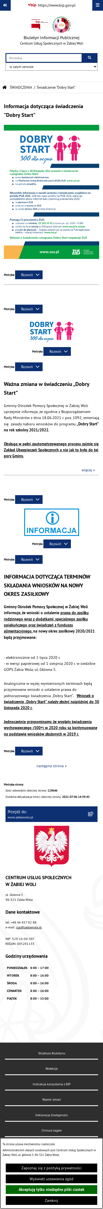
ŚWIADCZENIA (21, 87)
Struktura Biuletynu (51, 1053)
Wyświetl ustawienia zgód (51, 1178)
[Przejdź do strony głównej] (51, 32)
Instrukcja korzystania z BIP (52, 1084)
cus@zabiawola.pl (29, 927)
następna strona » (52, 765)
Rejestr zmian (51, 1099)
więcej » (88, 470)
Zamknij (51, 1200)
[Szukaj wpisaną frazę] (90, 58)
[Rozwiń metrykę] (29, 274)
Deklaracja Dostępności (51, 1115)
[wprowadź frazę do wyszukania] (43, 58)
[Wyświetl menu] (97, 5)
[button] (51, 341)
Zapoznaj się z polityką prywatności (51, 1167)
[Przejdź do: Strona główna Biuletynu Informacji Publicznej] (4, 87)
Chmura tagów (51, 1130)
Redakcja (52, 1068)
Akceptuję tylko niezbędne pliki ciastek (51, 1189)
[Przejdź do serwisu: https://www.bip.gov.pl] (51, 5)
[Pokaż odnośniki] (5, 5)
